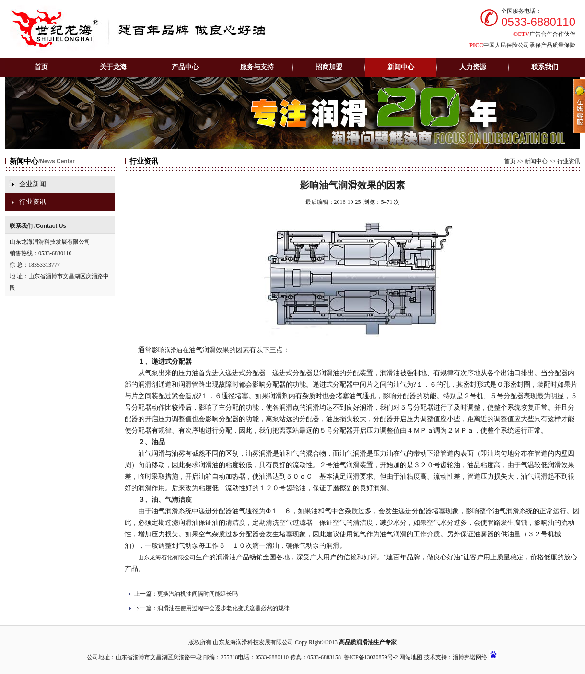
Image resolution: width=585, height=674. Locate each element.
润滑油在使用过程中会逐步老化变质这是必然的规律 (223, 608)
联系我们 (544, 67)
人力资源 (472, 67)
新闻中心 (536, 161)
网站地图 (410, 657)
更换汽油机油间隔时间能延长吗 (197, 594)
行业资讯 (32, 201)
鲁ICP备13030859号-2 (371, 657)
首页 (41, 67)
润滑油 (173, 350)
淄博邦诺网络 (470, 657)
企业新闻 (32, 184)
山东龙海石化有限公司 (167, 557)
